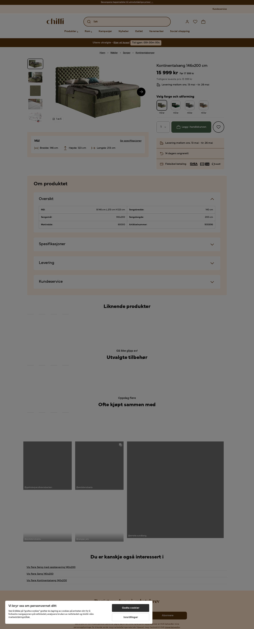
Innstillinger (130, 617)
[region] (78, 612)
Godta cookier (130, 608)
